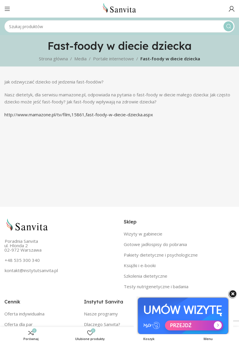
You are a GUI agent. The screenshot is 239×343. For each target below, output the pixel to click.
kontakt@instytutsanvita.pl (31, 270)
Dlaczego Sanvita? (102, 324)
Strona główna (53, 59)
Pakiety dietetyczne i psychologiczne (161, 255)
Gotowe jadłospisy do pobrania (155, 244)
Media (80, 59)
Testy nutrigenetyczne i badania (156, 286)
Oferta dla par (18, 324)
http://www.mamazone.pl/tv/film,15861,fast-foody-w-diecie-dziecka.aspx (78, 114)
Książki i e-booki (140, 265)
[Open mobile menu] (7, 9)
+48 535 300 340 (22, 260)
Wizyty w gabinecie (143, 234)
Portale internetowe (113, 59)
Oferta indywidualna (24, 314)
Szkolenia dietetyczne (145, 276)
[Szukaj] (119, 26)
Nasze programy (101, 314)
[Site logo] (119, 8)
